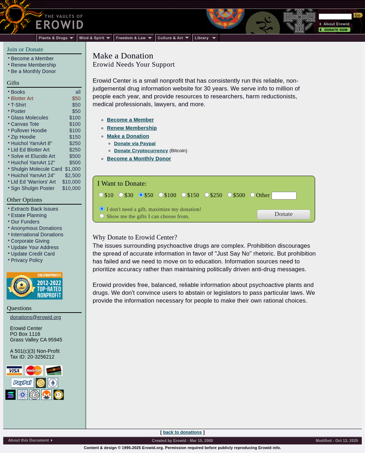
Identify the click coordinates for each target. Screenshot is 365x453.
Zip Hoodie (23, 137)
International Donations (37, 234)
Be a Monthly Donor (33, 71)
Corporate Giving (30, 241)
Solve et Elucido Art (33, 156)
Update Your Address (35, 247)
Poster (18, 111)
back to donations (182, 432)
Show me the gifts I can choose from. (147, 216)
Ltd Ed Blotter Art (30, 150)
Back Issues (34, 209)
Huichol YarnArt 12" (33, 162)
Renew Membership (33, 65)
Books (18, 92)
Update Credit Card (33, 254)
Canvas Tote (25, 124)
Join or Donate (25, 49)
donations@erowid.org (35, 317)
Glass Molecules (29, 117)
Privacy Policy (27, 260)
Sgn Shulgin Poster (33, 188)
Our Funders (25, 222)
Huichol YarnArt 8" (31, 143)
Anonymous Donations (36, 228)
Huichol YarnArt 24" (33, 175)
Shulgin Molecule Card (36, 169)
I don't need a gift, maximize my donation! (153, 209)
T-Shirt (18, 105)
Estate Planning (29, 215)
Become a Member (32, 58)
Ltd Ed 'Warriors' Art (33, 182)
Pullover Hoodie (29, 130)
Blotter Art (22, 98)
